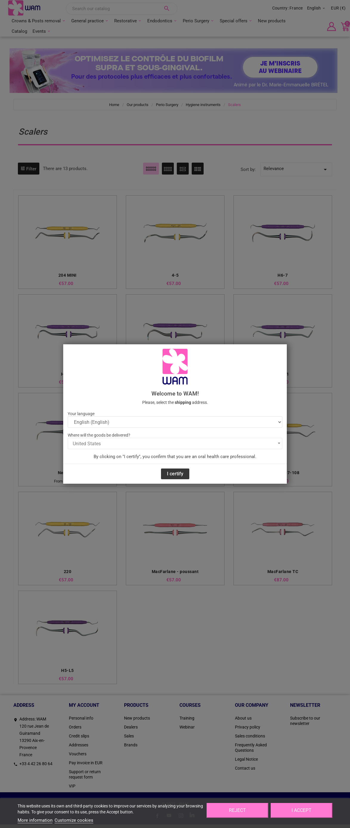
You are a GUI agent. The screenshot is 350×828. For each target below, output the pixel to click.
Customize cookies (74, 820)
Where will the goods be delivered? (99, 435)
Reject (237, 810)
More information (35, 820)
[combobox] (175, 443)
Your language (81, 413)
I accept (302, 810)
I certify (175, 474)
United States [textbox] (87, 443)
